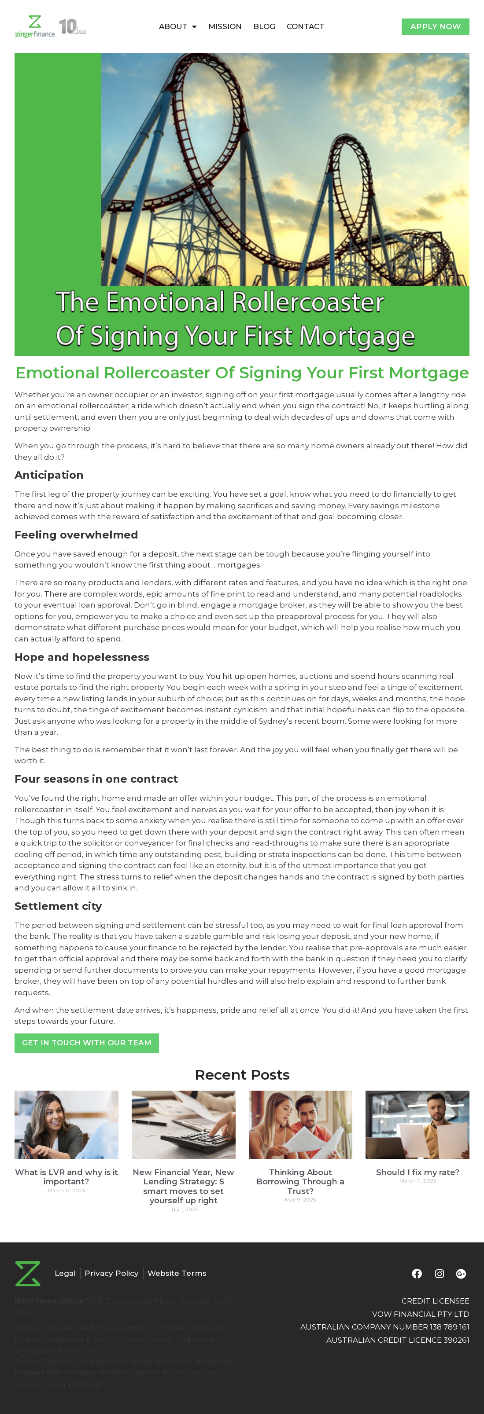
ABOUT (178, 26)
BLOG (264, 26)
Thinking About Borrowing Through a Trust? (300, 1182)
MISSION (225, 26)
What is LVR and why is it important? (66, 1177)
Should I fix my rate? (417, 1172)
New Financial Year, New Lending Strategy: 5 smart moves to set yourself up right (183, 1187)
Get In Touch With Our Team (86, 1042)
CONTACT (306, 26)
